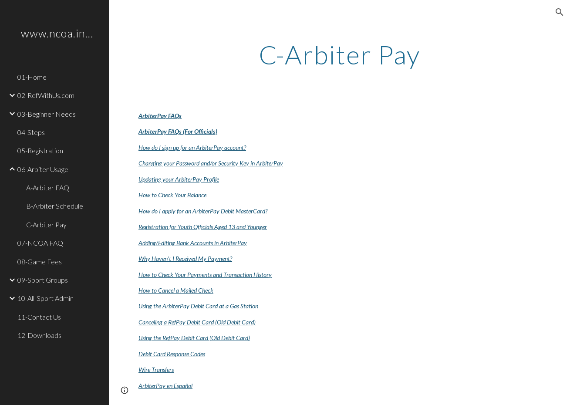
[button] (559, 12)
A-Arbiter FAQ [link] (47, 187)
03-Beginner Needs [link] (46, 114)
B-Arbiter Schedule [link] (54, 206)
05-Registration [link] (40, 150)
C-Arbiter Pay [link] (46, 224)
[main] (339, 54)
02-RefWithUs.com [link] (45, 95)
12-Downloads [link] (39, 335)
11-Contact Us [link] (39, 317)
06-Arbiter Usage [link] (42, 169)
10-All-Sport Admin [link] (45, 298)
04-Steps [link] (31, 132)
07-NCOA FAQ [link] (40, 243)
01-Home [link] (32, 77)
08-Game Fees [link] (39, 261)
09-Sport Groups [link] (42, 280)
